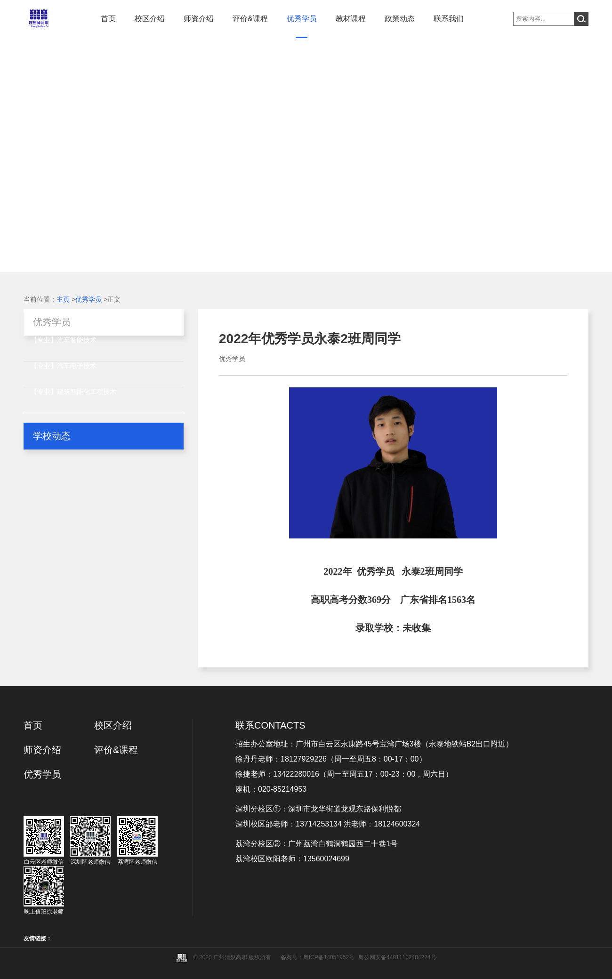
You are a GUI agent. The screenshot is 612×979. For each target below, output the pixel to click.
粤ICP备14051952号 (328, 957)
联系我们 (449, 19)
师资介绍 (199, 19)
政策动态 (400, 19)
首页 (108, 19)
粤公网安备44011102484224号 (397, 957)
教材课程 (351, 19)
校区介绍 (150, 19)
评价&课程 (250, 19)
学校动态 (52, 436)
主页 (63, 299)
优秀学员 (302, 19)
